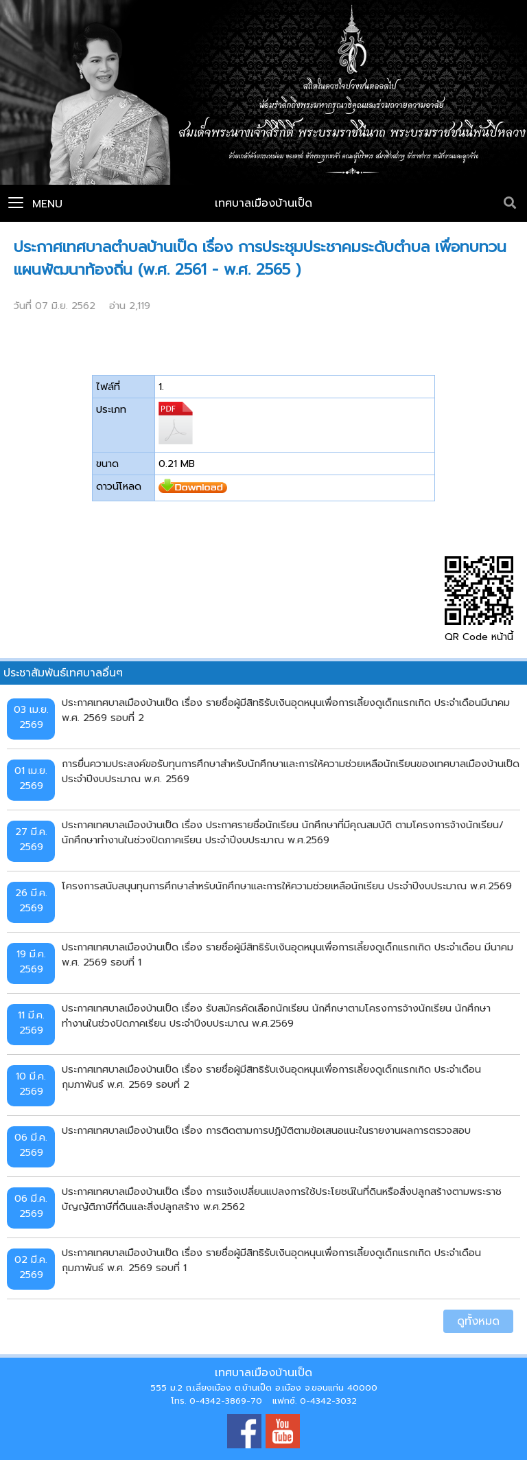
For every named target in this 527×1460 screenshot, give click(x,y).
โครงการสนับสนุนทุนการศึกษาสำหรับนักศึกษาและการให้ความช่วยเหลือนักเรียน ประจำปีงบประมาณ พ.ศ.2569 (287, 885)
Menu (35, 204)
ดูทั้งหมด (478, 1321)
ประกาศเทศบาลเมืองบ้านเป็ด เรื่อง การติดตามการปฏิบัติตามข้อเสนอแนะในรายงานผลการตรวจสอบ (266, 1130)
